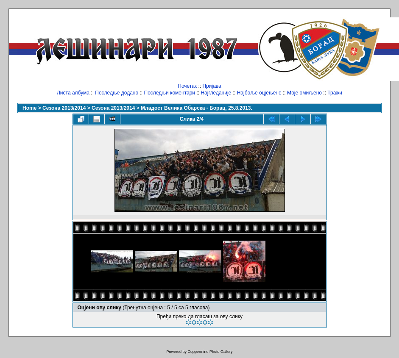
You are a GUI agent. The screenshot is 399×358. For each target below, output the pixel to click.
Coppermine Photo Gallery (209, 352)
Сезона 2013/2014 (64, 108)
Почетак (187, 86)
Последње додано (116, 93)
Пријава (211, 86)
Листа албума (73, 93)
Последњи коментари (169, 93)
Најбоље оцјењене (259, 93)
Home (29, 108)
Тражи (334, 93)
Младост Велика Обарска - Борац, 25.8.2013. (196, 108)
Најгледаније (216, 93)
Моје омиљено (304, 93)
